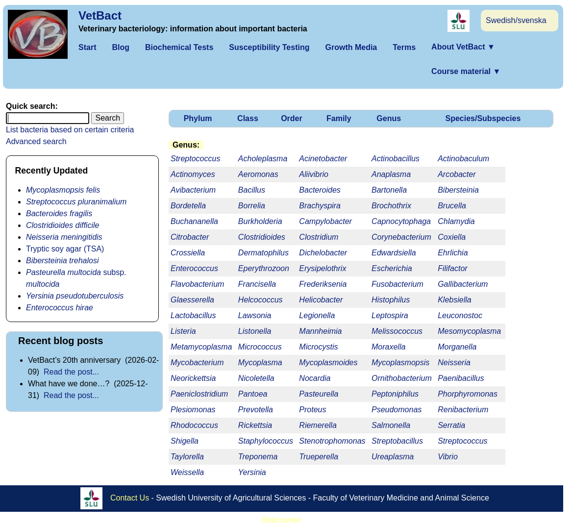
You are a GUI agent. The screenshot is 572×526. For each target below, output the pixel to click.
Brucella (452, 205)
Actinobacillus (396, 158)
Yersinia (252, 472)
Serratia (451, 425)
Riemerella (317, 425)
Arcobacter (456, 174)
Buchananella (194, 221)
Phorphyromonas (467, 394)
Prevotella (255, 409)
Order (291, 118)
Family (338, 118)
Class (247, 118)
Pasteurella (318, 394)
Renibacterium (463, 409)
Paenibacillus (461, 378)
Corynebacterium (401, 237)
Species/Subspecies (483, 118)
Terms (404, 47)
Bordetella (188, 205)
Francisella (257, 284)
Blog (120, 47)
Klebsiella (454, 300)
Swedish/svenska (516, 20)
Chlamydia (456, 221)
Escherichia (392, 268)
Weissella (187, 472)
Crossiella (188, 253)
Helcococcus (260, 300)
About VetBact (463, 47)
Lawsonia (255, 315)
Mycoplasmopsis (400, 362)
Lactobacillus (193, 315)
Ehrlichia (453, 253)
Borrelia (251, 205)
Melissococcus (397, 331)
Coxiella (452, 237)
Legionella (317, 315)
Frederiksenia (323, 284)
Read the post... (71, 372)
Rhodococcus (194, 425)
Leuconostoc (460, 315)
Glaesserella (192, 300)
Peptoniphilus (395, 394)
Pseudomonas (397, 409)
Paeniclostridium (199, 394)
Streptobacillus (397, 441)
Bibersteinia (458, 190)
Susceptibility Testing (269, 47)
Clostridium (318, 237)
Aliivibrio (313, 174)
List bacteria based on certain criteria (70, 129)
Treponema (258, 456)
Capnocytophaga (401, 221)
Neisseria (454, 362)
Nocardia (314, 378)
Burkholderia (260, 221)
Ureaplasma (393, 456)
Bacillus (251, 190)
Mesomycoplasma (469, 331)
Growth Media (351, 47)
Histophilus (391, 300)
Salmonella (391, 425)
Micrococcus (260, 347)
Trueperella (318, 456)
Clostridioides (261, 237)
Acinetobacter (323, 158)
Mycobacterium (197, 362)
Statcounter (282, 520)
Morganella (457, 347)
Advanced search (36, 141)
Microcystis (318, 347)
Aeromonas (258, 174)
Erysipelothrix (322, 268)
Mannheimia (320, 331)
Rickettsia (255, 425)
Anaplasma (391, 174)
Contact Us (129, 498)
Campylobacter (325, 221)
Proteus (312, 409)
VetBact (100, 15)
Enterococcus (194, 268)
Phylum (198, 118)
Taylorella (187, 456)
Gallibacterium (463, 284)
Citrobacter (190, 237)
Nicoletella (256, 378)
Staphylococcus (265, 441)
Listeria (183, 331)
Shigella (185, 441)
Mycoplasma (260, 362)
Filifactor (452, 268)
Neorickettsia (193, 378)
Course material (465, 71)
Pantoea (253, 394)
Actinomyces (193, 174)
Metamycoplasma (201, 347)
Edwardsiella (394, 253)
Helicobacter (321, 300)
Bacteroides (320, 190)
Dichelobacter (323, 253)
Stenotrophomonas (332, 441)
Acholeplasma (263, 158)
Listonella (255, 331)
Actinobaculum (463, 158)
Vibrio (448, 456)
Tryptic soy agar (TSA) (65, 249)
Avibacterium (193, 190)
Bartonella (389, 190)
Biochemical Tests (179, 47)
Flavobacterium (197, 284)
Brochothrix (391, 205)
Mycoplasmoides (328, 362)
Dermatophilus (263, 253)
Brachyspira (319, 205)
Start (87, 47)
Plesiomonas (193, 409)
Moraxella (388, 347)
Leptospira (390, 315)
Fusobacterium (397, 284)
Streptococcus (462, 441)
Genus (388, 118)
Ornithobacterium (402, 378)
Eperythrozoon (263, 268)
